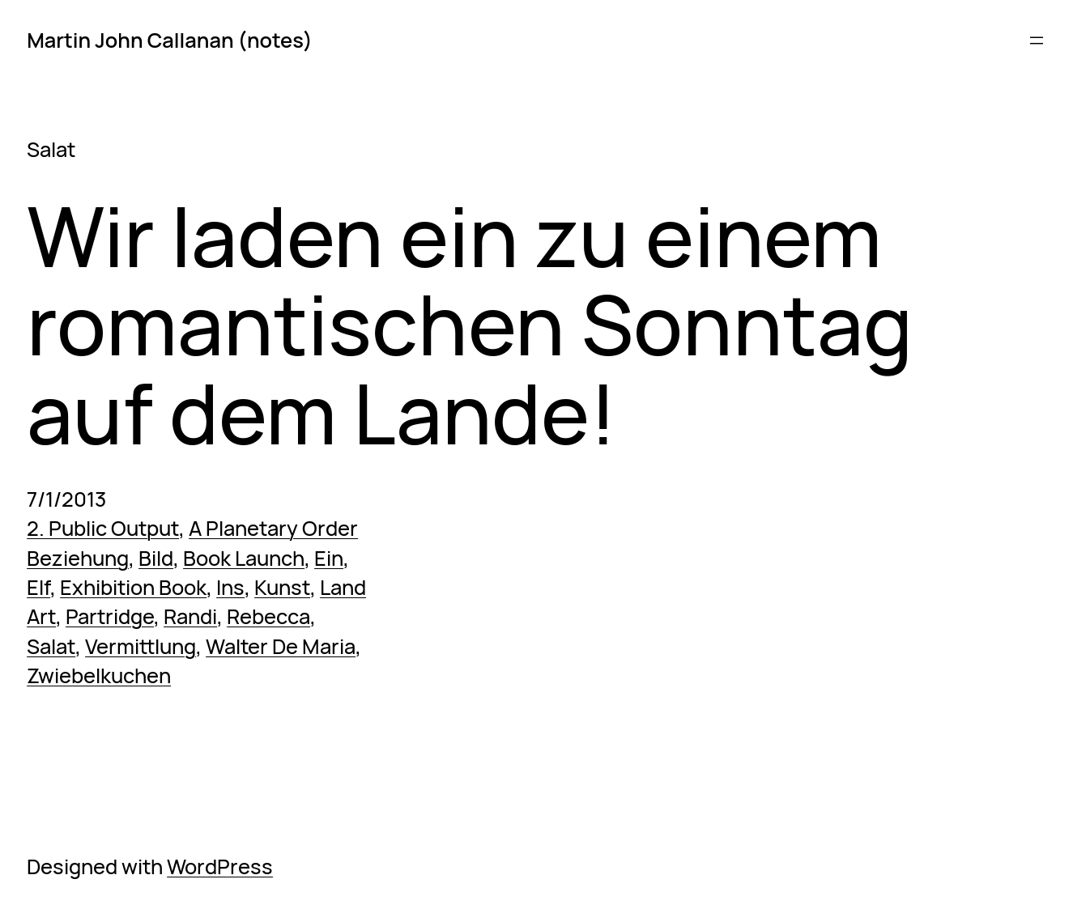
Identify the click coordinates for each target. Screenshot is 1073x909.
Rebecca (268, 616)
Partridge (110, 616)
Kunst (282, 587)
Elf (38, 587)
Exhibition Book (133, 587)
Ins (230, 587)
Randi (190, 616)
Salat (51, 646)
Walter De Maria (281, 646)
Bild (155, 558)
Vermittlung (140, 646)
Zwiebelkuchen (99, 675)
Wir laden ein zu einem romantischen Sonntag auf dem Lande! (470, 325)
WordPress (220, 866)
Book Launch (243, 558)
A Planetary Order (273, 528)
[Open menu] (1036, 40)
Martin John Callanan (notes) (170, 40)
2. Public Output (103, 528)
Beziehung (78, 558)
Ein (328, 558)
